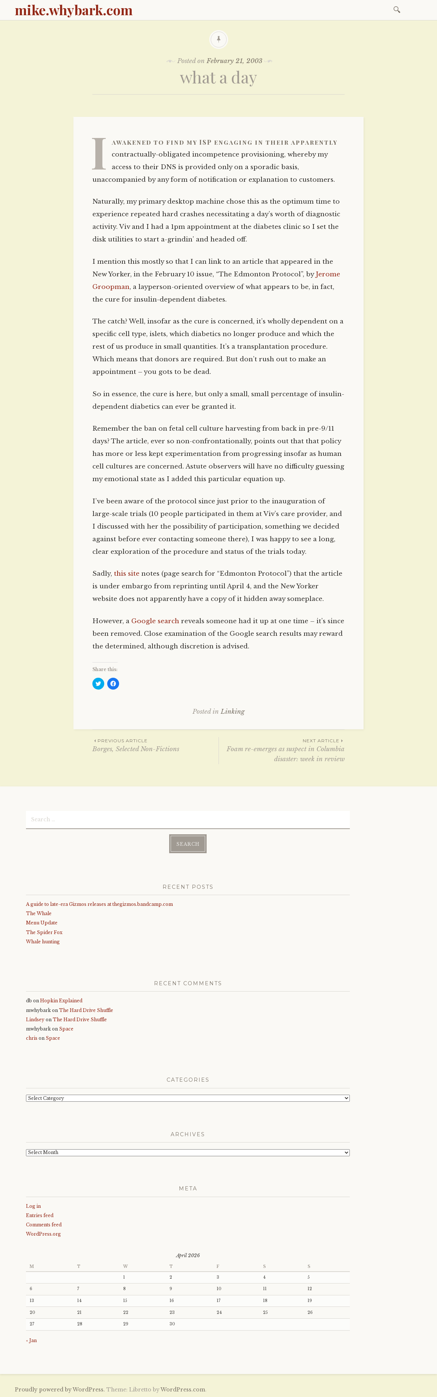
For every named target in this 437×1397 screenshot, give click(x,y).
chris (31, 1038)
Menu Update (42, 922)
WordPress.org (43, 1233)
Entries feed (39, 1214)
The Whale (39, 913)
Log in (33, 1205)
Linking (232, 712)
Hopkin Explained (61, 1000)
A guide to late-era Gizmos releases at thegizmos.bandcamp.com (99, 903)
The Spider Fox (44, 931)
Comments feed (44, 1224)
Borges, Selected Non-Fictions (155, 745)
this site (126, 574)
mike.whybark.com (74, 10)
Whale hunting (43, 941)
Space (66, 1028)
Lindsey (35, 1019)
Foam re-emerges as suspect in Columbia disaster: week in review (282, 750)
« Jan (31, 1339)
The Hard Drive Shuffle (86, 1009)
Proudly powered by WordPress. (60, 1389)
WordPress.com (183, 1389)
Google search (155, 621)
